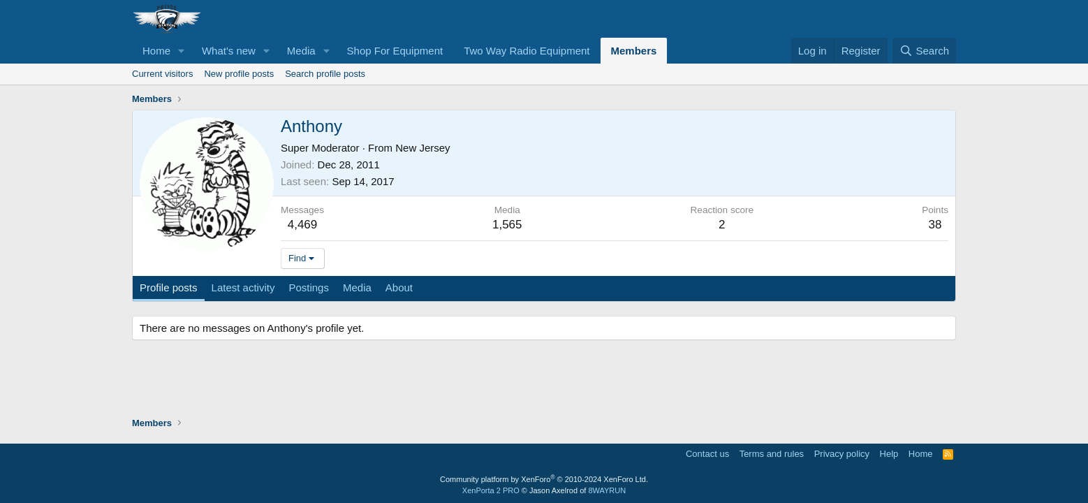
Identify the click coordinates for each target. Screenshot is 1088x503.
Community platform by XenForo (544, 479)
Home (156, 51)
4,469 (303, 224)
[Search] (924, 51)
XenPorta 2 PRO (491, 490)
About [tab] (399, 287)
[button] (181, 51)
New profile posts (239, 73)
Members (634, 51)
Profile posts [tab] (169, 287)
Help (889, 454)
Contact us (707, 454)
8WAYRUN (607, 490)
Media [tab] (357, 287)
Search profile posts (325, 73)
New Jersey (422, 148)
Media (301, 51)
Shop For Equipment (395, 51)
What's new (229, 51)
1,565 (507, 224)
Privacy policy (841, 454)
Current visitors (162, 73)
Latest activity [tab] (243, 287)
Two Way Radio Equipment (526, 51)
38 (935, 224)
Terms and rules (772, 454)
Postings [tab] (308, 287)
